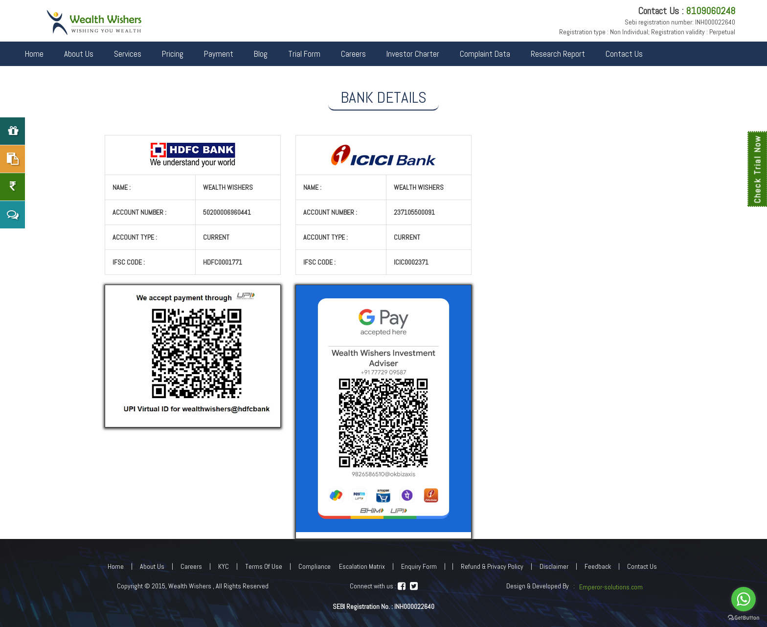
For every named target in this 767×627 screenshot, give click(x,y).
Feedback (598, 566)
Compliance (314, 566)
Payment (218, 53)
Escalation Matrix (362, 566)
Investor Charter (412, 53)
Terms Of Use (263, 566)
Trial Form (304, 53)
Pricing (172, 53)
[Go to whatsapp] (743, 599)
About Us (78, 53)
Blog (261, 53)
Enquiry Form (419, 566)
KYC (223, 566)
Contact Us (624, 53)
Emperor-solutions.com (611, 586)
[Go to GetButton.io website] (743, 617)
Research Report (558, 53)
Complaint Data (485, 53)
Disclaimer (554, 566)
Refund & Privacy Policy (492, 566)
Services (127, 53)
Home (34, 53)
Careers (353, 53)
